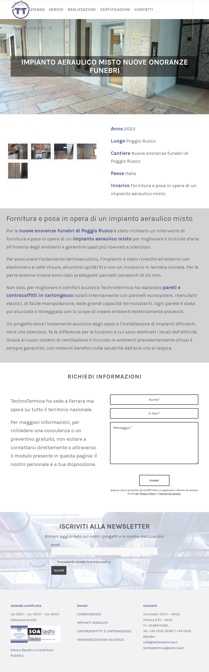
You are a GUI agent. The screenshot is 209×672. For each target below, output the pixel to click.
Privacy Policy (148, 493)
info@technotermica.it (160, 642)
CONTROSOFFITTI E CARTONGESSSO (104, 631)
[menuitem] (18, 9)
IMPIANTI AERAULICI (92, 623)
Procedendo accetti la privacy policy (81, 562)
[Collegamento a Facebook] (12, 47)
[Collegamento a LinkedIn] (18, 47)
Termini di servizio (170, 493)
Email (55, 545)
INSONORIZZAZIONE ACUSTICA (100, 640)
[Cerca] (50, 28)
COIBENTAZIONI (89, 614)
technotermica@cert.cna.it (163, 648)
